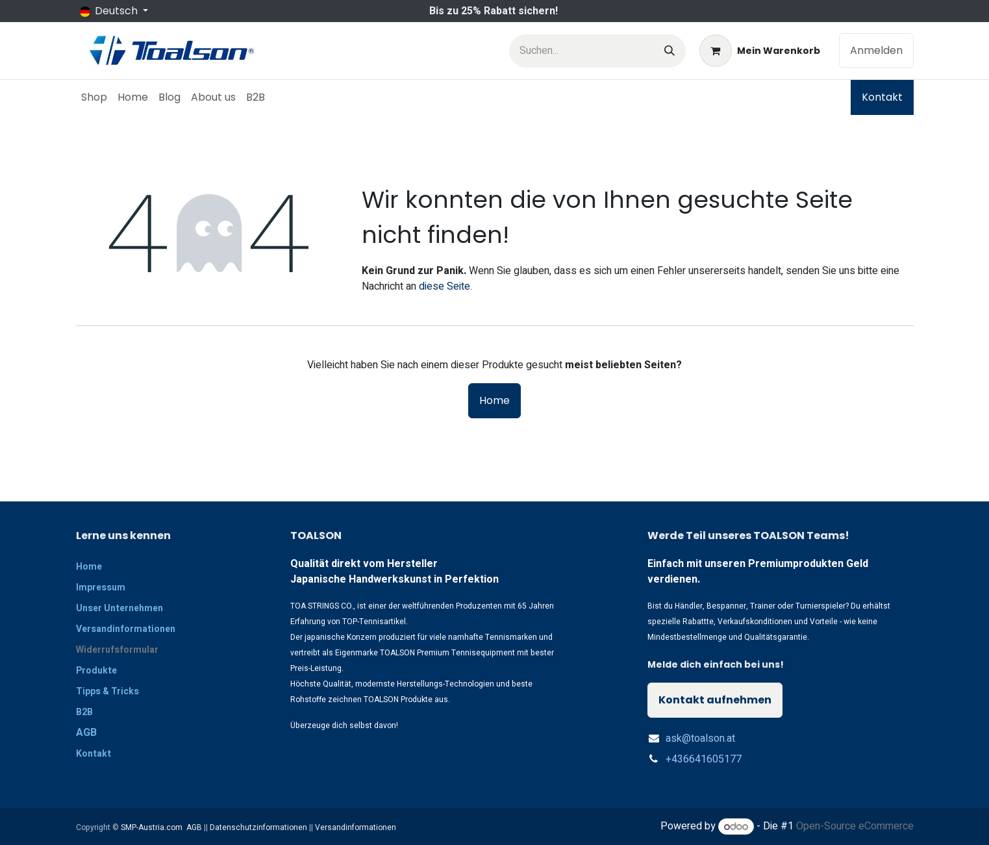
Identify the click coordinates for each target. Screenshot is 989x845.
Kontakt (882, 97)
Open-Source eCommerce (855, 827)
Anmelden (876, 50)
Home (494, 400)
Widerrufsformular (117, 650)
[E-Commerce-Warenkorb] (759, 51)
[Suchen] (669, 51)
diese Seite (444, 286)
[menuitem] (94, 97)
